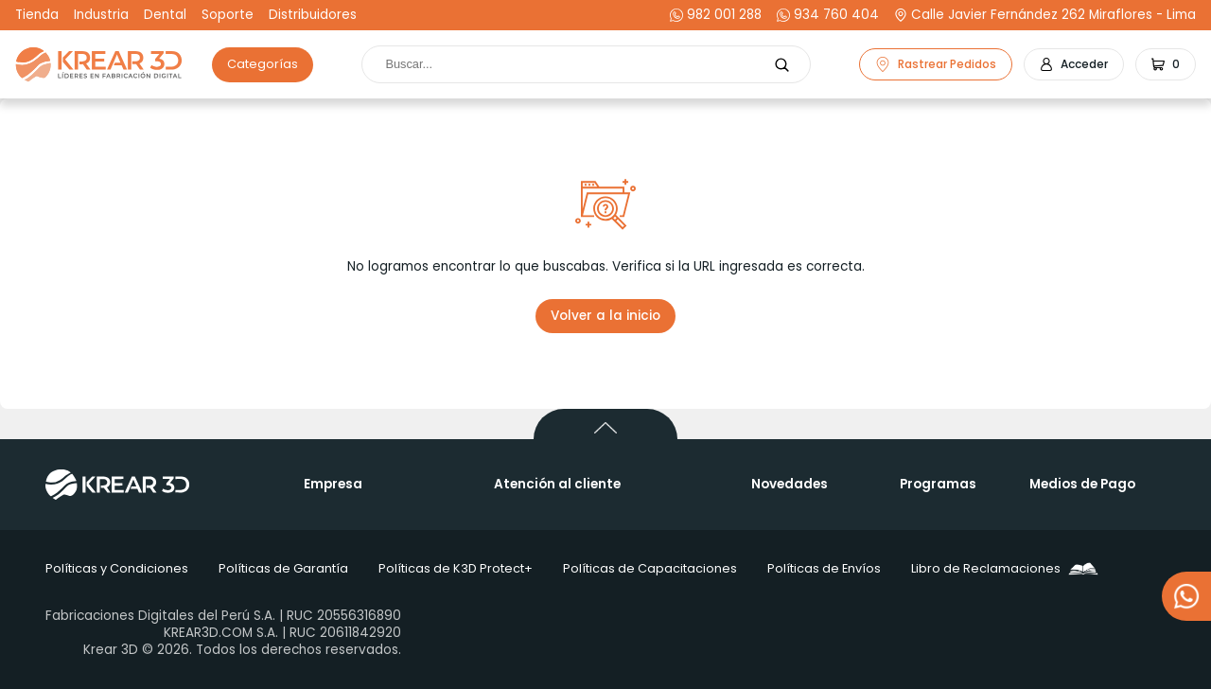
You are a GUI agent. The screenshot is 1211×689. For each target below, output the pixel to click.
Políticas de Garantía (283, 568)
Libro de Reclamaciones (1004, 568)
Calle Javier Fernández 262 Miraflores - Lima (1045, 15)
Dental (165, 15)
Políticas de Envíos (824, 568)
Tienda (37, 15)
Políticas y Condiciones (116, 568)
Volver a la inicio (605, 316)
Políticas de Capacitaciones (650, 568)
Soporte (228, 15)
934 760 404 (828, 15)
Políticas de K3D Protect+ (455, 568)
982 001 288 (716, 15)
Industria (101, 15)
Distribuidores (313, 15)
